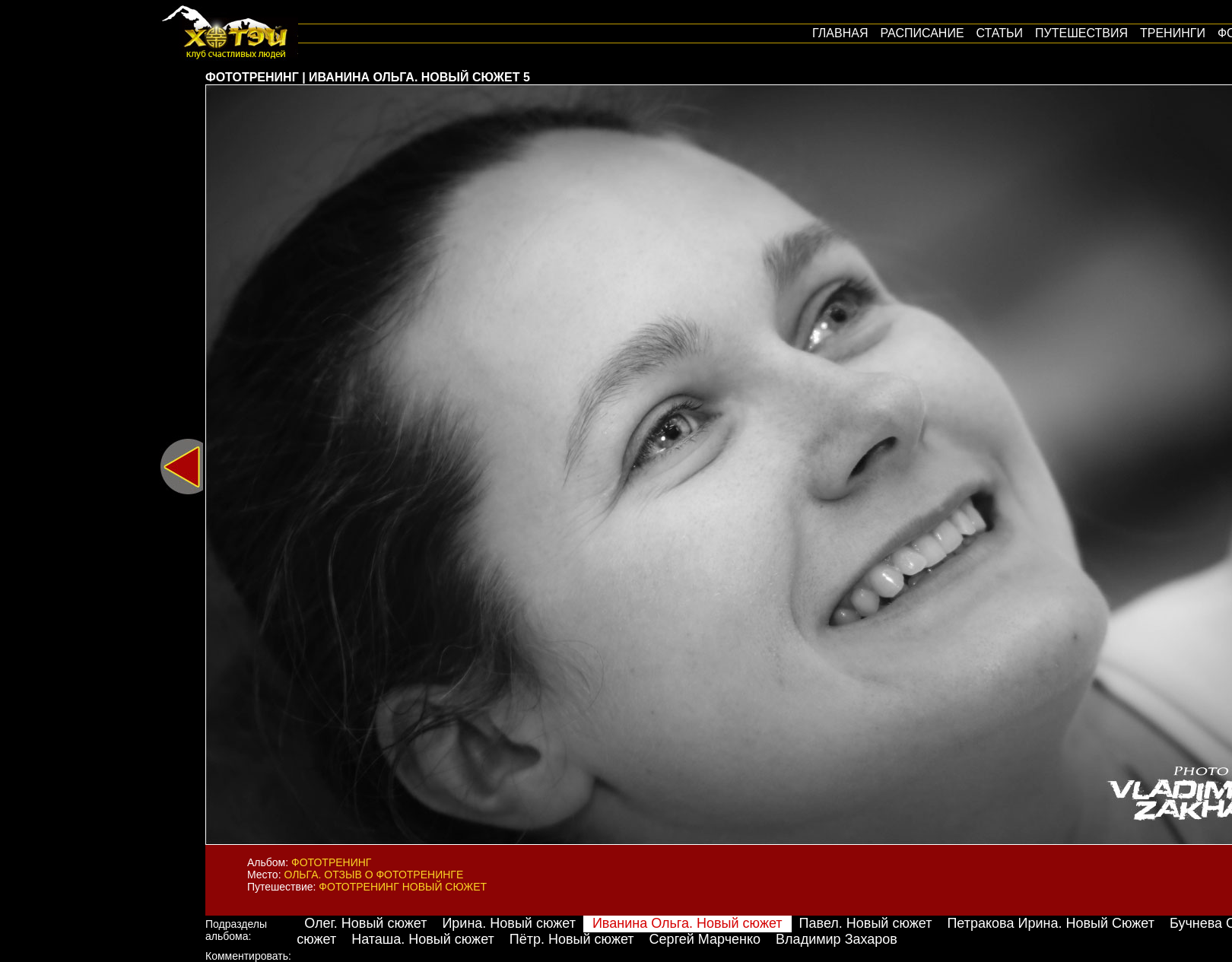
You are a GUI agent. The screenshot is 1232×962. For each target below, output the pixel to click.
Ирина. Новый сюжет (509, 923)
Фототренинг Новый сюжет (403, 887)
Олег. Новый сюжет (365, 923)
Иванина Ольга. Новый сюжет (687, 923)
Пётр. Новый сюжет (572, 939)
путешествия (1081, 33)
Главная (840, 33)
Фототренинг (331, 862)
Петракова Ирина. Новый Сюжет (1050, 923)
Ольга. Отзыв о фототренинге (373, 874)
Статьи (999, 33)
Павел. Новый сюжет (865, 923)
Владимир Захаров (836, 939)
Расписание (922, 33)
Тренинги (1172, 33)
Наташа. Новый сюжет (422, 939)
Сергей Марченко (705, 939)
